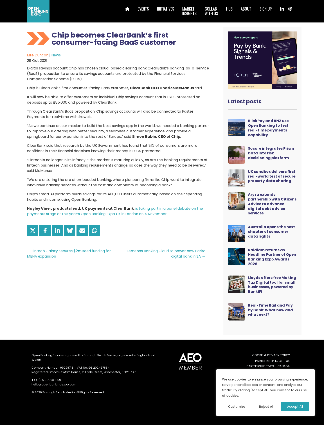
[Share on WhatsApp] (94, 230)
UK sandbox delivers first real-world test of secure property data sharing (271, 176)
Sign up (265, 9)
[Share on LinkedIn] (57, 230)
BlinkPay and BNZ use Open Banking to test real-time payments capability (268, 127)
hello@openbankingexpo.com (54, 384)
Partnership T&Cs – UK (272, 361)
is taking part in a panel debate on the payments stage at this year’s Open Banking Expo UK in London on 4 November (115, 211)
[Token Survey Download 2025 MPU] (262, 59)
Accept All (295, 406)
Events (143, 9)
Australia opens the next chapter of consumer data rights (271, 231)
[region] (265, 392)
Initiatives (165, 9)
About (246, 9)
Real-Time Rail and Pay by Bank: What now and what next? (270, 310)
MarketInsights (189, 11)
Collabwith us (211, 11)
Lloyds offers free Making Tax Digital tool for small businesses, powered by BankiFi (272, 284)
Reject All (266, 406)
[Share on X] (32, 230)
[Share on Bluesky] (69, 230)
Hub (229, 9)
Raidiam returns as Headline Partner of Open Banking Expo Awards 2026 (272, 257)
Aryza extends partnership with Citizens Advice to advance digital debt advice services (272, 204)
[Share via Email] (82, 230)
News (56, 55)
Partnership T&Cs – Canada (268, 366)
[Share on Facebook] (45, 230)
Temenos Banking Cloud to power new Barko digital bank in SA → (165, 253)
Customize (236, 406)
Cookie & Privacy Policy (271, 355)
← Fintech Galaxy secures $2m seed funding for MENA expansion (69, 253)
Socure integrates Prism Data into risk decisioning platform (271, 153)
